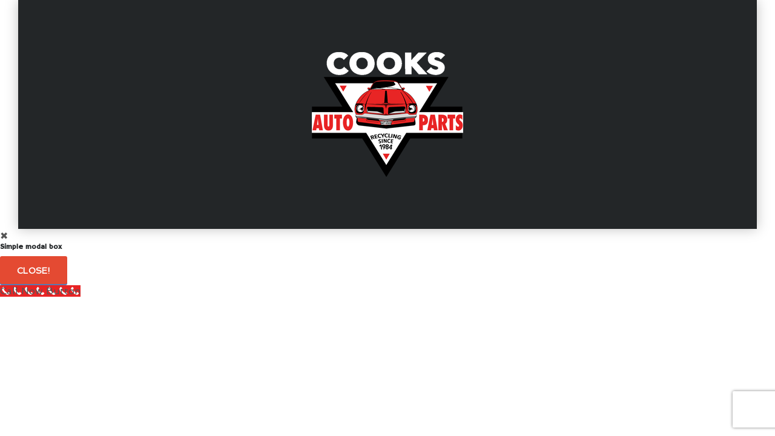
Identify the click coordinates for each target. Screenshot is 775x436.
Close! (33, 271)
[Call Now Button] (40, 291)
